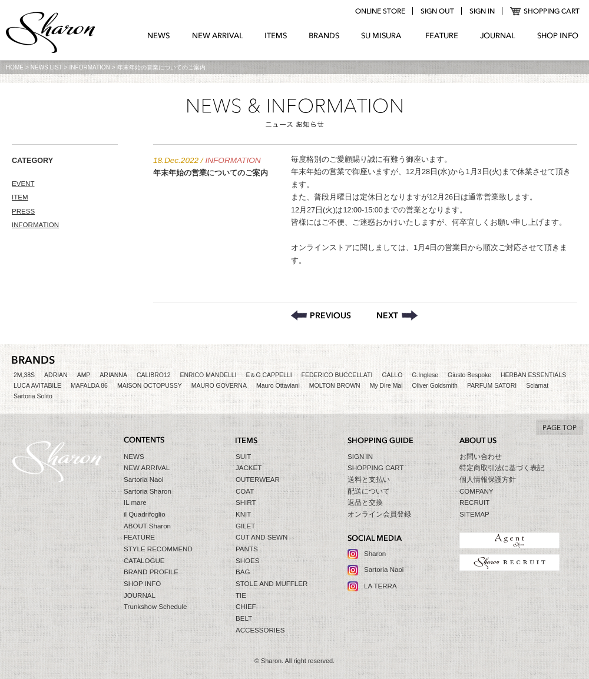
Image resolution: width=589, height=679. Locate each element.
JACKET (249, 467)
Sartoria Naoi (143, 479)
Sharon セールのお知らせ (397, 315)
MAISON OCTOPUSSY (149, 385)
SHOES (247, 560)
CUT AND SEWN (261, 537)
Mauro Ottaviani (278, 385)
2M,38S (24, 375)
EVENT (23, 183)
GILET (245, 526)
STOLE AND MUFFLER (271, 583)
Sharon (375, 553)
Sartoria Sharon (147, 491)
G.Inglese (425, 375)
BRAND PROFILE (151, 571)
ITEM (20, 197)
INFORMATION (90, 67)
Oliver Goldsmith (435, 385)
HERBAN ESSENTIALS (533, 375)
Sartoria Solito (33, 396)
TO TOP (559, 427)
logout (437, 11)
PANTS (247, 548)
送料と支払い (369, 479)
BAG (243, 571)
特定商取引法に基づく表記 (501, 467)
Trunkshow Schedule (155, 606)
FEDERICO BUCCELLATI (337, 375)
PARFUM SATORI (492, 385)
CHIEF (246, 606)
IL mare (135, 502)
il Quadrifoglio (145, 514)
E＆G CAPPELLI (269, 375)
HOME (15, 67)
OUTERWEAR (258, 479)
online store (380, 11)
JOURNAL (498, 36)
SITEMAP (474, 514)
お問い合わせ (480, 456)
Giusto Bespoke (469, 375)
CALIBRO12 (154, 375)
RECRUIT (474, 502)
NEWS (159, 36)
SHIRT (246, 502)
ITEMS (276, 36)
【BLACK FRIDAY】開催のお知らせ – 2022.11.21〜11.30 (321, 315)
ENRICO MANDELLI (208, 375)
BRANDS (324, 36)
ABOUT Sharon (147, 526)
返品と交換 (365, 502)
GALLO (392, 375)
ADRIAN (56, 375)
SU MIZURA (382, 36)
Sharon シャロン (50, 33)
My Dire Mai (386, 385)
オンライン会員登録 (379, 514)
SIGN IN (360, 456)
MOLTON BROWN (334, 385)
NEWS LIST (46, 67)
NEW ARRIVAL (217, 36)
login (481, 11)
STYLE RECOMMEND (158, 548)
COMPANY (476, 491)
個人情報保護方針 (487, 479)
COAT (245, 491)
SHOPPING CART (545, 11)
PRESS (23, 211)
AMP (84, 375)
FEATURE (442, 36)
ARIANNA (113, 375)
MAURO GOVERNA (219, 385)
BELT (244, 618)
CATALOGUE (144, 560)
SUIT (243, 456)
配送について (369, 491)
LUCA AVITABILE (37, 385)
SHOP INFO (557, 36)
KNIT (243, 514)
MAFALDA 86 (89, 385)
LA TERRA (380, 586)
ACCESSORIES (260, 630)
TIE (241, 595)
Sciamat (537, 385)
